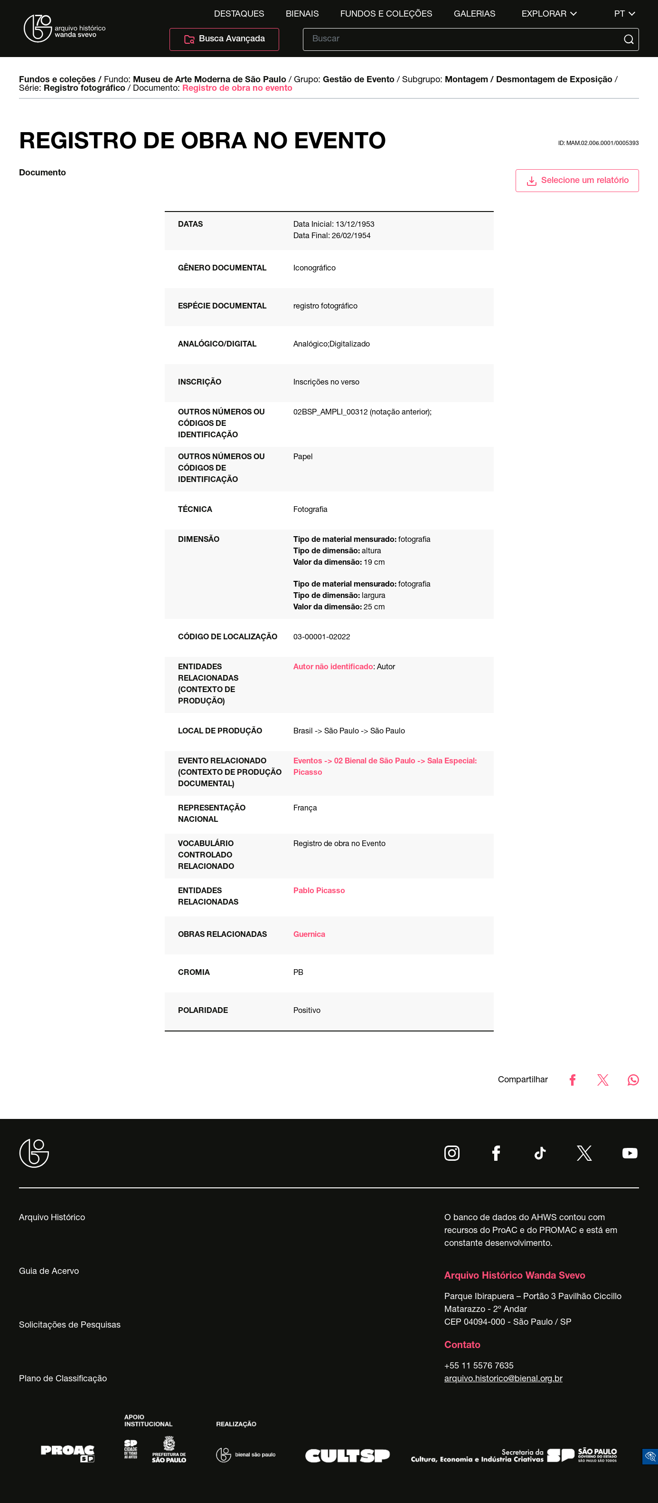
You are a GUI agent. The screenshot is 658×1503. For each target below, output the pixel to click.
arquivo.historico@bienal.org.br (503, 1379)
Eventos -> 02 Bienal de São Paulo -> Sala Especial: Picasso (385, 767)
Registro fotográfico (84, 89)
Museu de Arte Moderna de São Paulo (209, 80)
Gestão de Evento (359, 80)
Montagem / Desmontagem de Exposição (528, 80)
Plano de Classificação (63, 1379)
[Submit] (630, 39)
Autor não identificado (333, 668)
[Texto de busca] (464, 39)
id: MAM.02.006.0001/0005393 (598, 143)
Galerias (475, 14)
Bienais (302, 14)
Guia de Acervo (49, 1272)
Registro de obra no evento (237, 89)
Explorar (544, 14)
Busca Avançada (224, 39)
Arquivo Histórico (52, 1218)
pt (619, 14)
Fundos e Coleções (386, 14)
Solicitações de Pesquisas (70, 1325)
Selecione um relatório (577, 181)
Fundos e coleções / (60, 80)
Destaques (239, 14)
